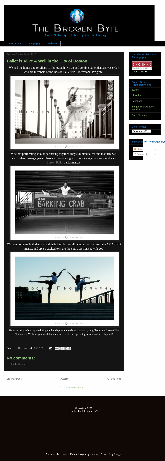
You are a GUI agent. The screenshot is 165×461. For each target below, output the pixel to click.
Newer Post (14, 378)
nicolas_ (94, 454)
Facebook (137, 101)
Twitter (135, 90)
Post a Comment (20, 364)
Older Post (114, 378)
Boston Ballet (54, 162)
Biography (34, 43)
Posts (138, 149)
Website (52, 43)
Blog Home (15, 43)
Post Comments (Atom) (71, 387)
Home (64, 378)
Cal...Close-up (139, 115)
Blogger (118, 454)
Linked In (137, 95)
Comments (141, 154)
